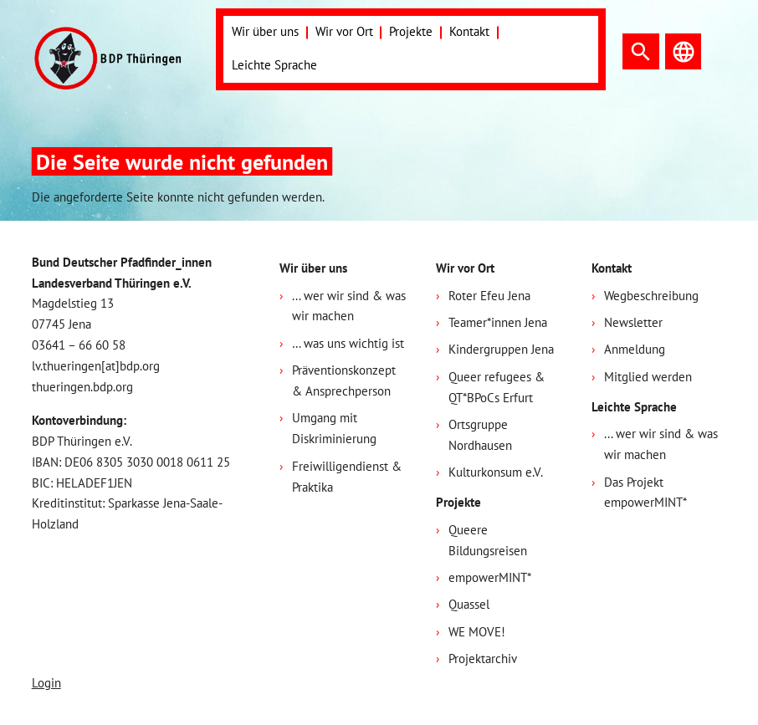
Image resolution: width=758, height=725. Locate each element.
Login (46, 683)
